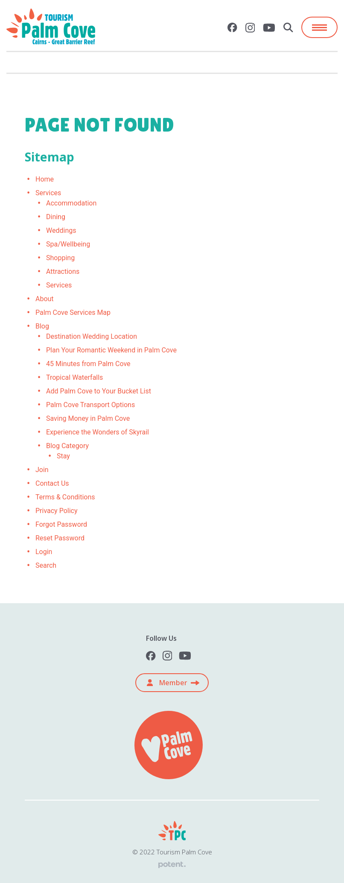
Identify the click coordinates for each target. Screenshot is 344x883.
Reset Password (60, 538)
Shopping (60, 258)
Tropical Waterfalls (74, 377)
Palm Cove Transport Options (90, 405)
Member (167, 682)
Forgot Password (61, 524)
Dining (55, 217)
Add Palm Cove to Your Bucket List (98, 391)
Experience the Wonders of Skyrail (97, 432)
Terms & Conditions (65, 497)
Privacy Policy (56, 511)
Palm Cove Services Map (73, 312)
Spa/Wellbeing (68, 244)
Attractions (62, 271)
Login (43, 552)
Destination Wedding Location (91, 336)
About (44, 299)
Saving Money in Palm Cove (88, 418)
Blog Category (67, 446)
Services (48, 193)
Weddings (61, 230)
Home (44, 179)
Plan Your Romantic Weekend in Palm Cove (111, 350)
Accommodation (71, 203)
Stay (63, 456)
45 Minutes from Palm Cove (88, 364)
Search (45, 565)
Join (42, 470)
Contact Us (52, 483)
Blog (42, 326)
